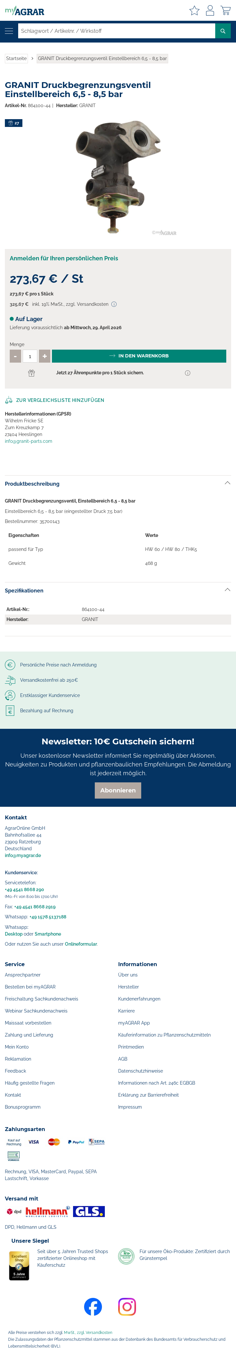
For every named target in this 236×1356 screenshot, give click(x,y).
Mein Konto (17, 1047)
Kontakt (13, 1095)
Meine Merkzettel (194, 10)
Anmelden (210, 10)
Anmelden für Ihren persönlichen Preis (64, 258)
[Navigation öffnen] (9, 31)
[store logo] (22, 10)
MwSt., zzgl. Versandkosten (88, 1332)
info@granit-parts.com (28, 441)
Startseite (16, 58)
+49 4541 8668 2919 (35, 906)
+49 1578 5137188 (48, 916)
